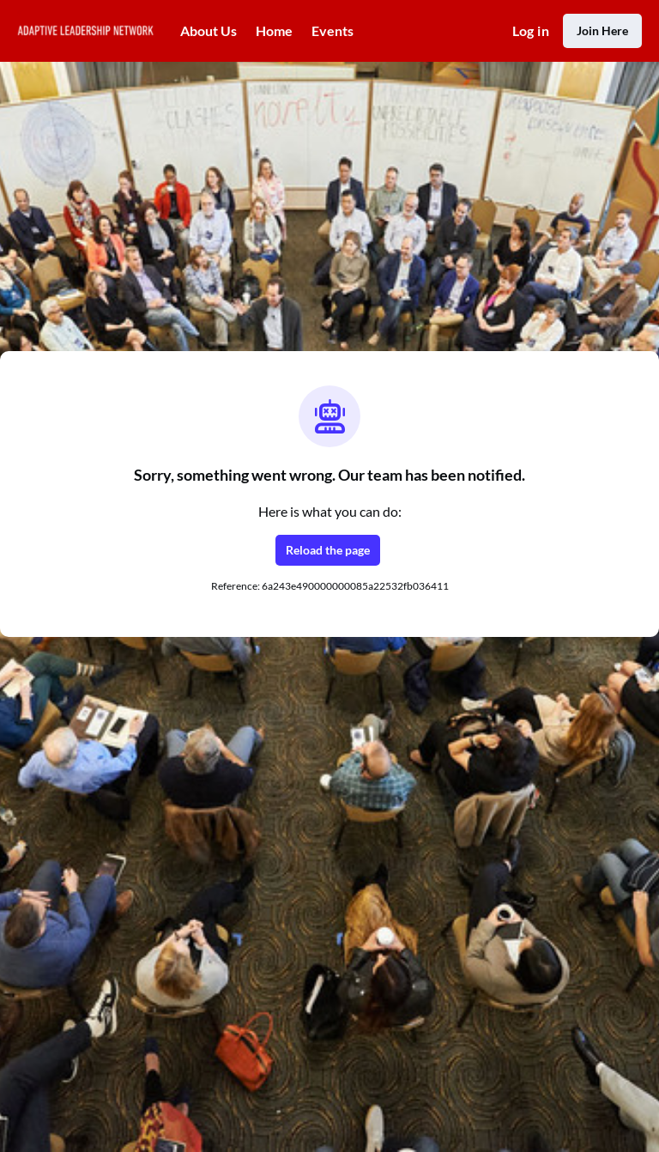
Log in (530, 30)
